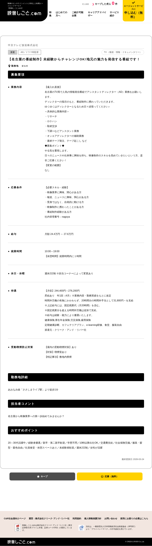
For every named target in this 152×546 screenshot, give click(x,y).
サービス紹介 (114, 14)
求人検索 (84, 4)
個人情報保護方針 (92, 518)
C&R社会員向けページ (15, 518)
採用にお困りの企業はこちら (134, 518)
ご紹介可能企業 (77, 14)
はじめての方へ (61, 14)
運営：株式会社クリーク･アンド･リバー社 (49, 518)
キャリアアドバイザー (97, 14)
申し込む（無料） (133, 12)
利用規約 (77, 518)
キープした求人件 (106, 3)
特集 (50, 14)
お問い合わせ (110, 518)
